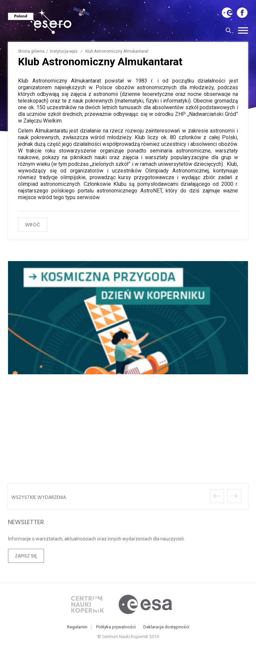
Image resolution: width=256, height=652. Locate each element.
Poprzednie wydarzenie (217, 495)
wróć (32, 224)
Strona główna (31, 51)
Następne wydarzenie (234, 495)
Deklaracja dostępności (166, 628)
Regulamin (77, 628)
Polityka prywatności (116, 628)
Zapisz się (26, 554)
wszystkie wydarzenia (38, 496)
